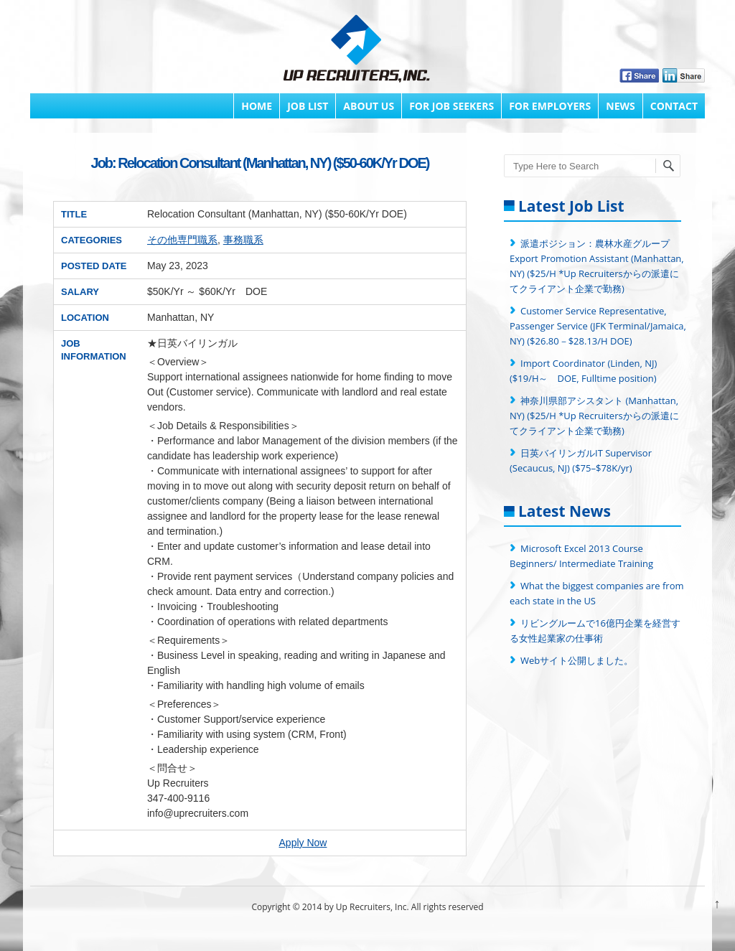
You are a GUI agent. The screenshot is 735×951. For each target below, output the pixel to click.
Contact (674, 106)
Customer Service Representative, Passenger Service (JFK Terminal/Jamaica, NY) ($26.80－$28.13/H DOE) (598, 325)
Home (256, 106)
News (620, 106)
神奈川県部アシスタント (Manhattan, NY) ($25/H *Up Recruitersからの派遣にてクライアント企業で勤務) (594, 415)
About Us (368, 106)
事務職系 (243, 239)
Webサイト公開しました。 (576, 660)
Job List (307, 106)
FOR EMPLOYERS (550, 106)
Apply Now (303, 842)
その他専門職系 (182, 239)
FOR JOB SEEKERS (451, 106)
